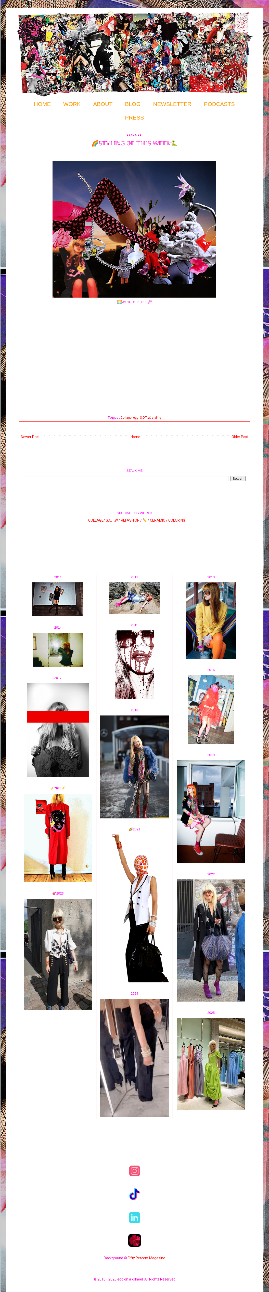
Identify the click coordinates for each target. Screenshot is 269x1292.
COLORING (176, 520)
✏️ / (146, 520)
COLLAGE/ (96, 520)
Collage (126, 417)
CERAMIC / (159, 520)
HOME (42, 104)
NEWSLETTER (172, 104)
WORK (72, 104)
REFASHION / (131, 520)
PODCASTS (219, 104)
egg (135, 417)
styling (156, 417)
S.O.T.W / (113, 520)
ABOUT (103, 104)
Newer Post (30, 437)
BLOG (132, 104)
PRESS (134, 117)
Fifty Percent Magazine (146, 1258)
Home (135, 437)
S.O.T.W (145, 417)
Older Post (240, 437)
